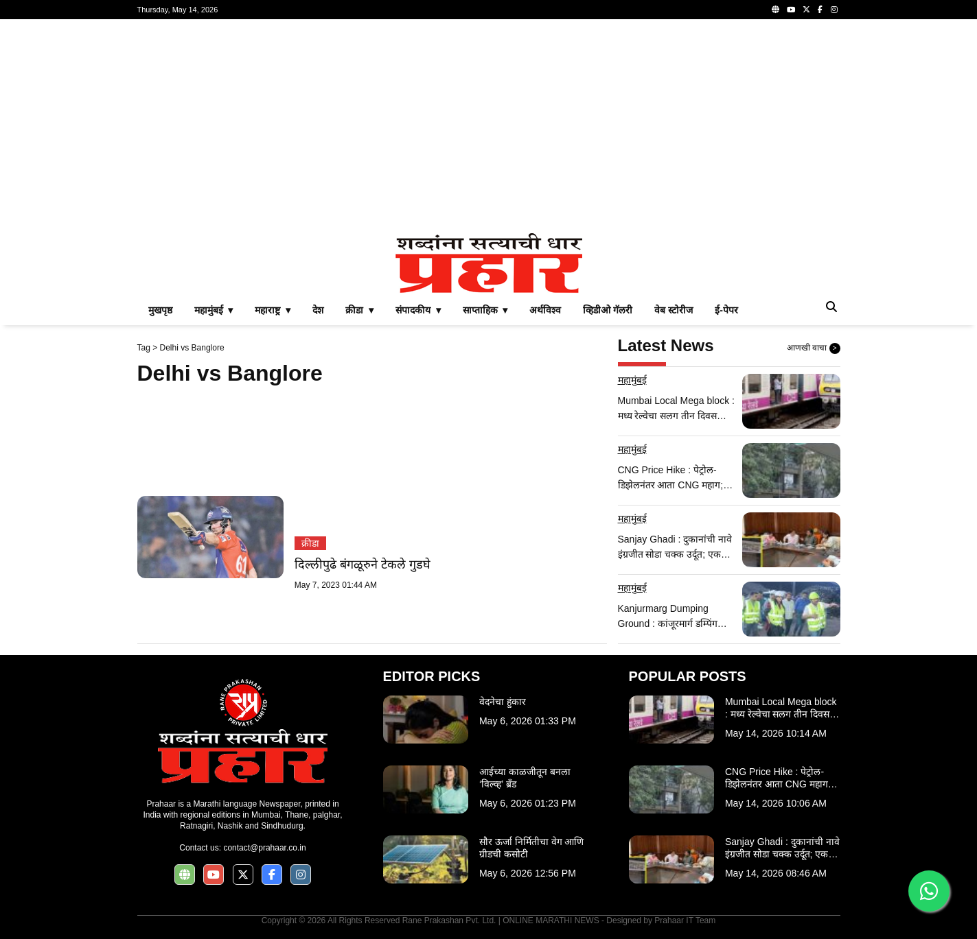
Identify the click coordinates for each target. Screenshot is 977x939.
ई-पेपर (726, 310)
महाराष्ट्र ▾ (272, 310)
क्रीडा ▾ (359, 310)
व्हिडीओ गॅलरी (607, 310)
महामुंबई (632, 380)
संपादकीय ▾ (418, 310)
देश (317, 310)
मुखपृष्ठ (160, 310)
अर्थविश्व (545, 310)
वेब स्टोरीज (673, 310)
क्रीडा (310, 543)
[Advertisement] (488, 126)
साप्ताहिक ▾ (485, 310)
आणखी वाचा (813, 348)
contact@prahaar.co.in (264, 848)
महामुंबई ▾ (213, 310)
